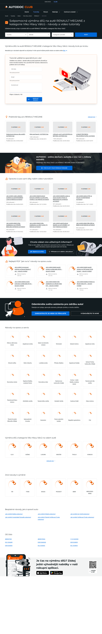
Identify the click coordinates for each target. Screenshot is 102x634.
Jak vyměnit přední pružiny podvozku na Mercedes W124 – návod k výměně (23, 284)
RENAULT (36, 16)
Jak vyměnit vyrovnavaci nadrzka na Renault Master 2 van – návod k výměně (23, 269)
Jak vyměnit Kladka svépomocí (14, 514)
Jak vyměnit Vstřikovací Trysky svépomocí (82, 517)
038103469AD (42, 542)
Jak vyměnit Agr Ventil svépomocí (79, 514)
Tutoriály (13, 16)
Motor (19, 16)
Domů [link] (6, 16)
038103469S (8, 545)
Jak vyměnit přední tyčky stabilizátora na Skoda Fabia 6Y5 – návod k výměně (54, 284)
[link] (26, 12)
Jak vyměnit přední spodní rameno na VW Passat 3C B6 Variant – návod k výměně (85, 269)
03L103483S (74, 545)
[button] (56, 12)
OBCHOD (48, 2)
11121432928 (74, 539)
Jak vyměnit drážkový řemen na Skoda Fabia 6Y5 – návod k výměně (86, 284)
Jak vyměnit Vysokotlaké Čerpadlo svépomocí (18, 517)
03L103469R (8, 542)
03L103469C (41, 545)
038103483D (74, 542)
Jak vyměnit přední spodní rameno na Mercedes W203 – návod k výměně (54, 269)
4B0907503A (41, 539)
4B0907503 (8, 539)
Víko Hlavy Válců (27, 16)
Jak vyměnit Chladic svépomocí (46, 514)
